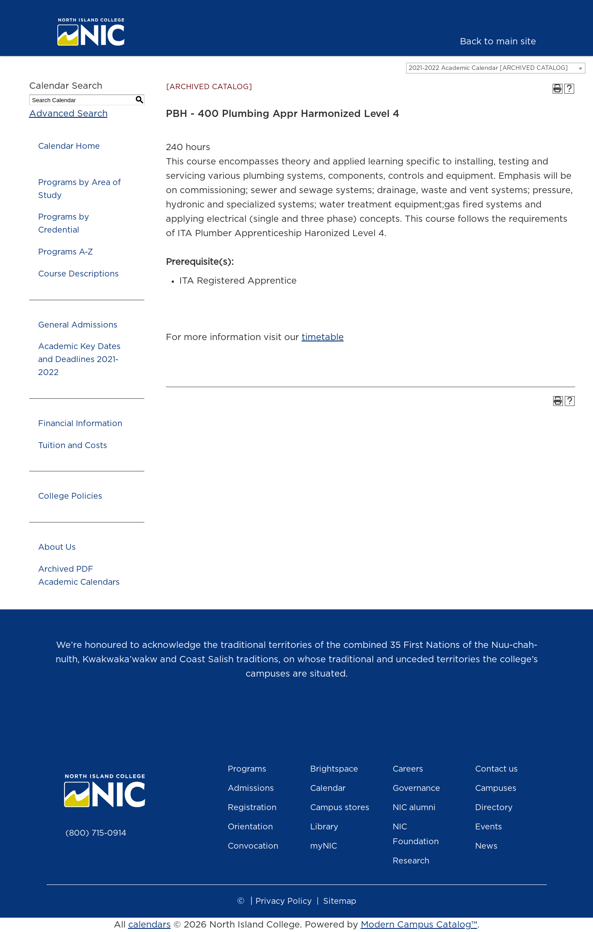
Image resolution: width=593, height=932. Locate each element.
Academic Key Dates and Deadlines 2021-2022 (79, 360)
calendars (149, 924)
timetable (323, 337)
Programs (247, 769)
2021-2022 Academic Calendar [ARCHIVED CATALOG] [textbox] (488, 68)
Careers (408, 769)
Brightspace (334, 769)
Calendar (328, 789)
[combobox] (495, 68)
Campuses (495, 789)
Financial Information (80, 424)
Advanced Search (68, 113)
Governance (416, 789)
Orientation (250, 827)
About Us (57, 548)
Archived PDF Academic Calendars (79, 576)
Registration (252, 808)
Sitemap (339, 901)
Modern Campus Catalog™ (419, 924)
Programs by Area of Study (79, 189)
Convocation (253, 846)
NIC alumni (414, 808)
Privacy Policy (283, 901)
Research (411, 861)
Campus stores (339, 808)
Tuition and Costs (72, 446)
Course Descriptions (78, 274)
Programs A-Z (65, 252)
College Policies (70, 496)
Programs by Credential (63, 223)
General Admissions (77, 325)
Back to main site (498, 41)
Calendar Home (69, 146)
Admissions (251, 789)
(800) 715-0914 (95, 833)
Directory (494, 808)
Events (488, 827)
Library (324, 827)
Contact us (496, 769)
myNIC (323, 846)
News (486, 846)
